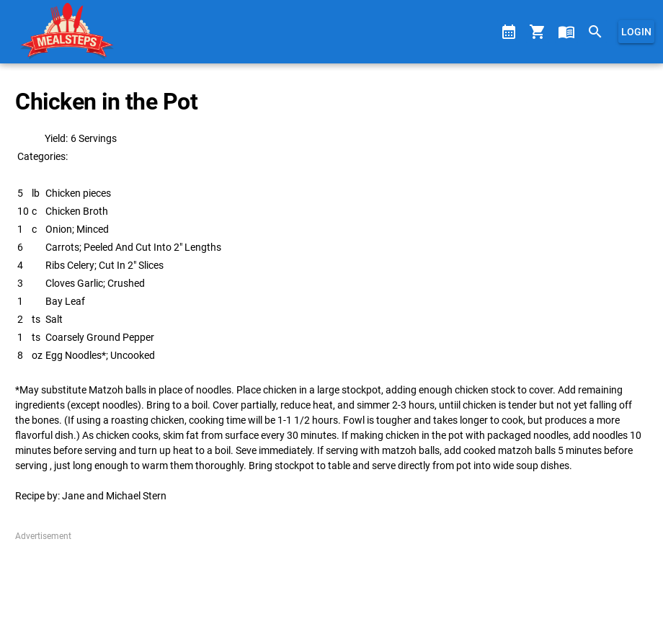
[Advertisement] (331, 575)
